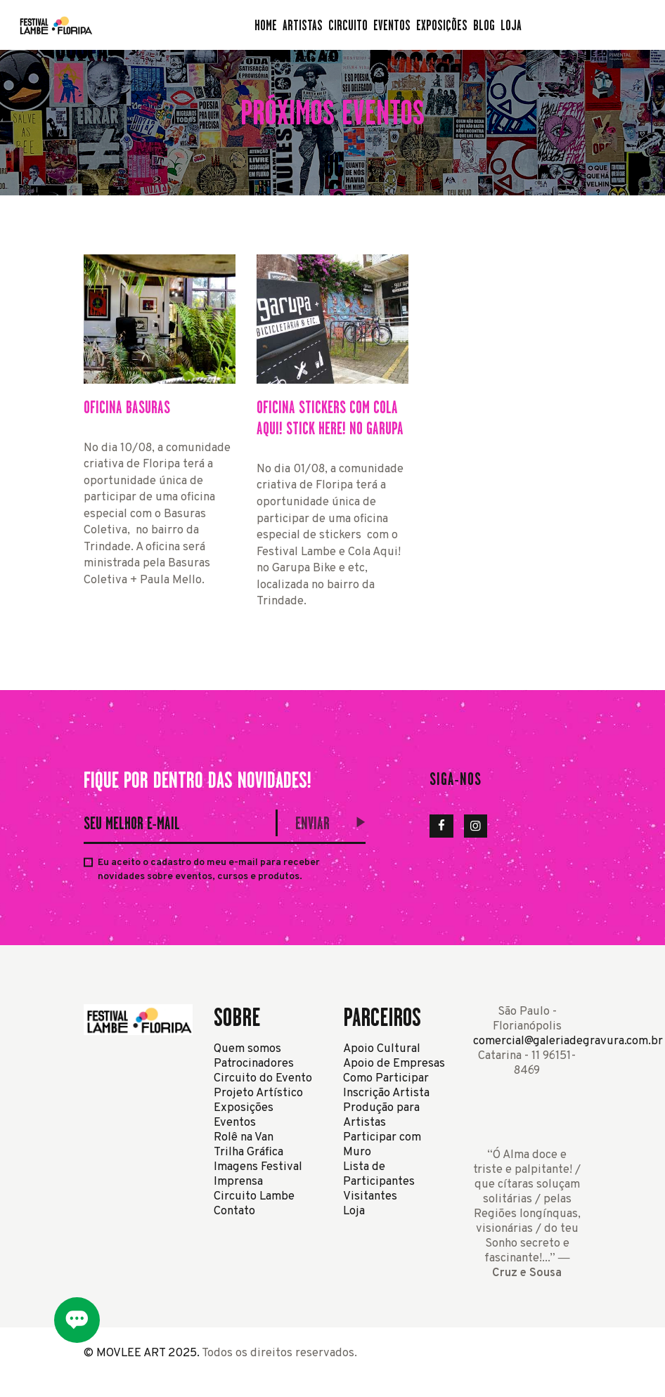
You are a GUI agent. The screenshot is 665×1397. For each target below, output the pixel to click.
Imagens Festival (258, 1166)
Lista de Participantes (379, 1174)
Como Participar (386, 1078)
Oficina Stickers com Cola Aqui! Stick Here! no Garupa (330, 418)
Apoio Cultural (381, 1048)
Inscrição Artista (386, 1093)
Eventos (235, 1122)
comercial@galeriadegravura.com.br (568, 1041)
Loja (354, 1211)
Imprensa (238, 1181)
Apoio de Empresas (394, 1063)
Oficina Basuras (127, 407)
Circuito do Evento (263, 1078)
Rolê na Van (243, 1137)
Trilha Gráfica (248, 1152)
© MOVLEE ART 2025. (142, 1353)
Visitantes (370, 1196)
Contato (234, 1211)
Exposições (243, 1107)
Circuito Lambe (254, 1196)
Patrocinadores (254, 1063)
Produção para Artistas (381, 1115)
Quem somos (247, 1048)
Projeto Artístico (258, 1093)
